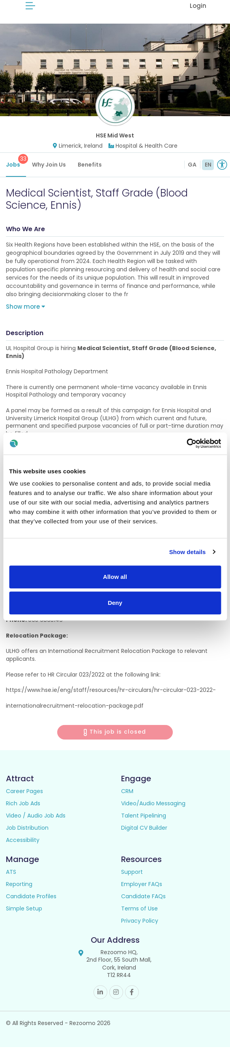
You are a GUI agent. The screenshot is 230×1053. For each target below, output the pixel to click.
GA (192, 170)
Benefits (90, 170)
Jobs (16, 167)
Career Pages (24, 797)
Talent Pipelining (143, 821)
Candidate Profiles (31, 902)
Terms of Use (139, 914)
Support (132, 878)
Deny (115, 602)
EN (208, 170)
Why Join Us (49, 170)
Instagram (116, 998)
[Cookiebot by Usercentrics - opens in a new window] (186, 443)
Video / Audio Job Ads (35, 821)
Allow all (115, 576)
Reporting (19, 890)
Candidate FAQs (143, 902)
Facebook (132, 998)
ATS (11, 878)
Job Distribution (27, 834)
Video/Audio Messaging (153, 809)
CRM (127, 797)
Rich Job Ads (23, 809)
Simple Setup (24, 914)
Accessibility (22, 846)
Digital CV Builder (144, 834)
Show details (187, 552)
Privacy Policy (139, 927)
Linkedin (100, 998)
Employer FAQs (141, 890)
